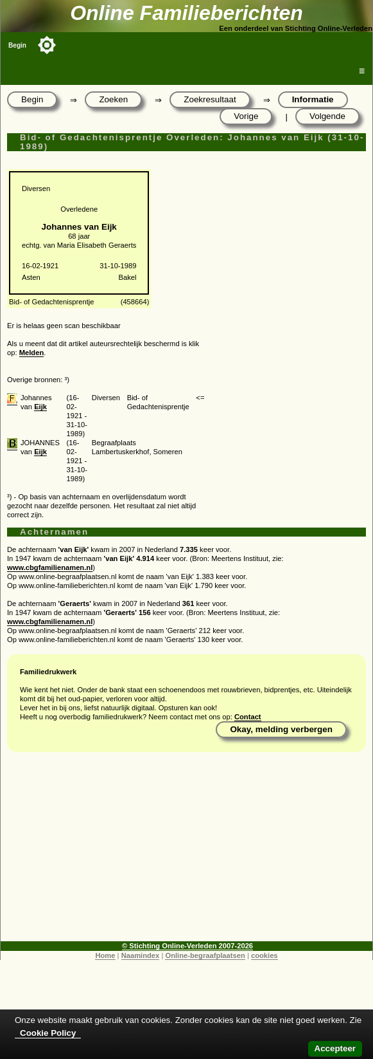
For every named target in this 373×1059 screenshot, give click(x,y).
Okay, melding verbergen (281, 729)
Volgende (327, 116)
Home (105, 955)
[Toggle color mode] (47, 45)
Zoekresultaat (210, 99)
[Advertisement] (186, 851)
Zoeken (113, 99)
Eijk (40, 406)
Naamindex (140, 955)
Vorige (246, 116)
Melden (31, 352)
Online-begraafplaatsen (205, 955)
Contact (247, 717)
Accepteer (335, 1048)
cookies (264, 955)
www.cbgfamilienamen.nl (49, 567)
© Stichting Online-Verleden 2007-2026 (187, 946)
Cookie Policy (48, 1033)
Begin (17, 45)
